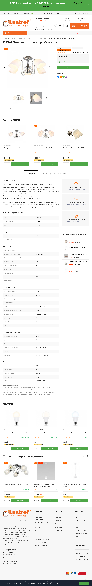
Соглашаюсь (84, 583)
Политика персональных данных (11, 561)
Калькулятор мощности (82, 533)
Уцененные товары (82, 33)
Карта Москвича (80, 556)
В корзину (20, 164)
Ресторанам (59, 530)
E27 (37, 269)
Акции (76, 563)
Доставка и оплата (80, 520)
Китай (38, 221)
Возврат (77, 527)
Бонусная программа (81, 553)
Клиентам (25, 13)
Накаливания (40, 254)
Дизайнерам (50, 13)
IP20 (37, 281)
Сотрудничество (14, 13)
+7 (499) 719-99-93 (43, 18)
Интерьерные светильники (18, 38)
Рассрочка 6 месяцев (81, 559)
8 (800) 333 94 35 (9, 552)
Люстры (32, 33)
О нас (4, 13)
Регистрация (85, 13)
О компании (58, 517)
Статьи (77, 536)
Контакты (78, 517)
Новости (77, 540)
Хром (37, 303)
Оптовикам (58, 520)
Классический (40, 306)
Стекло (38, 291)
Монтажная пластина (43, 314)
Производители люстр (42, 539)
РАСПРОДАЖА (67, 33)
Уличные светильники (41, 522)
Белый (38, 295)
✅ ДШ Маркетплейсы (38, 13)
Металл (38, 299)
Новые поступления (41, 545)
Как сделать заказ (80, 530)
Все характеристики (64, 50)
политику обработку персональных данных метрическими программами (35, 583)
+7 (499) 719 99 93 (9, 550)
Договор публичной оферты (10, 563)
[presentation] (5, 67)
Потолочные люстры (41, 38)
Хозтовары (38, 531)
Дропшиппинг (59, 524)
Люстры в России (40, 542)
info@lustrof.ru (7, 557)
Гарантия (77, 524)
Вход (78, 13)
